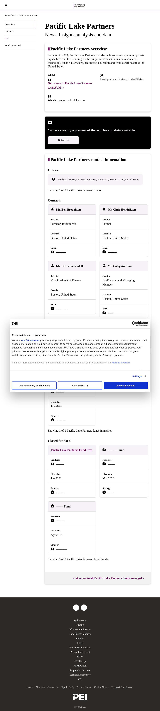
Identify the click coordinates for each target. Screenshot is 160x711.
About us (40, 687)
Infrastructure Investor (80, 629)
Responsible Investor (80, 670)
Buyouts (80, 625)
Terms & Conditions (121, 687)
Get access (63, 140)
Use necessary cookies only (34, 385)
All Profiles (10, 15)
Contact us (53, 687)
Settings (137, 376)
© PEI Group (80, 707)
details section (121, 362)
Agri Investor (80, 620)
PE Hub (80, 638)
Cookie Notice (101, 687)
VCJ (80, 679)
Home (30, 687)
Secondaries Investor (80, 674)
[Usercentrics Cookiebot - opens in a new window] (134, 323)
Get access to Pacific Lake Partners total (70, 85)
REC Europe (80, 661)
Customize (80, 385)
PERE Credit (79, 665)
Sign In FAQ (67, 687)
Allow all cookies (125, 385)
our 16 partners (30, 340)
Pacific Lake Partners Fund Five (71, 450)
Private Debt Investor (80, 647)
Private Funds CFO (80, 652)
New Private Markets (80, 634)
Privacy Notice (83, 687)
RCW (80, 656)
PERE (80, 643)
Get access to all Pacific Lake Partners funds (108, 578)
